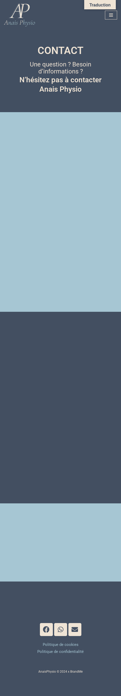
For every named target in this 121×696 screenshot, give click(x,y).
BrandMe (76, 671)
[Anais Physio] (21, 15)
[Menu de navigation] (111, 15)
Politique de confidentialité (60, 651)
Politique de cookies (61, 644)
